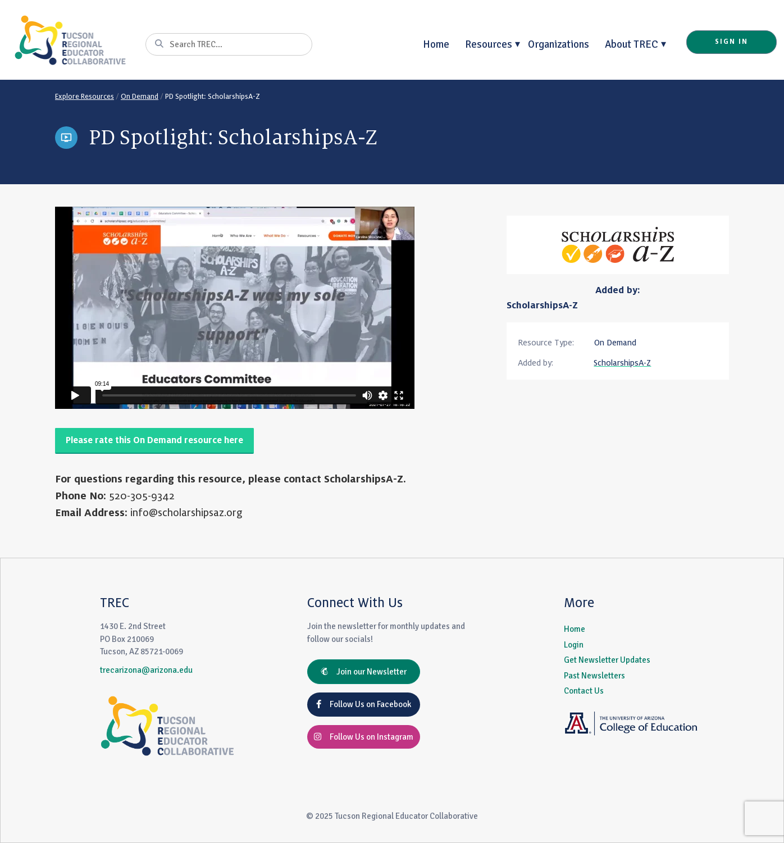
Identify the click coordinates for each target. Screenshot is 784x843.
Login (574, 645)
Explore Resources (84, 97)
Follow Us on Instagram (363, 737)
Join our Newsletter (364, 672)
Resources (488, 44)
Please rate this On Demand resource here (154, 440)
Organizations (558, 44)
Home (436, 44)
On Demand (139, 97)
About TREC (631, 44)
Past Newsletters (594, 676)
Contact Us (584, 691)
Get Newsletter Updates (607, 660)
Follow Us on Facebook (363, 704)
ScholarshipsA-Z (542, 305)
